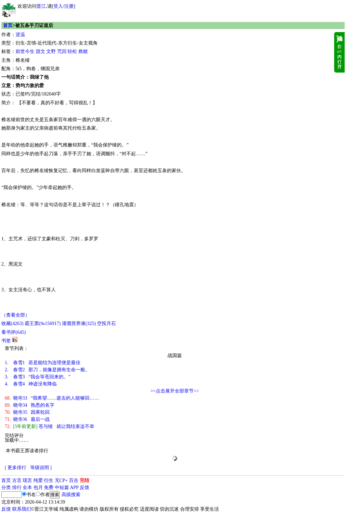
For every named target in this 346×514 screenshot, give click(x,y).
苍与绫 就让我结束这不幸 (49, 426)
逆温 (20, 34)
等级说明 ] (41, 467)
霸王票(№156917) (43, 323)
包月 (38, 487)
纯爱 (38, 480)
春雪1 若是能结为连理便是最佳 (42, 362)
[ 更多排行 (15, 467)
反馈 (84, 487)
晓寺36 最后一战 (27, 419)
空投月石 (106, 323)
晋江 (41, 6)
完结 (84, 480)
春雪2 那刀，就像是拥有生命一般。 (47, 369)
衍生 (48, 480)
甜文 (40, 51)
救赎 (83, 51)
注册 (69, 6)
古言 (17, 480)
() (12, 323)
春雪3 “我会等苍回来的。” (37, 376)
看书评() (13, 332)
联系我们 (21, 509)
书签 (6, 340)
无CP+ (61, 480)
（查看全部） (15, 315)
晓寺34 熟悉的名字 (29, 405)
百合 (73, 480)
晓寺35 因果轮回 (27, 412)
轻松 (72, 51)
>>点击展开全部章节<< (174, 391)
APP (74, 487)
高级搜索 (70, 494)
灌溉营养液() (79, 323)
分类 (6, 487)
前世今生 (25, 51)
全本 (27, 487)
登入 (58, 6)
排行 (17, 487)
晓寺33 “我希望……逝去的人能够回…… (52, 398)
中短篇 (62, 487)
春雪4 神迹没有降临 (31, 383)
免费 (48, 487)
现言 (27, 480)
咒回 (62, 51)
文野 (51, 51)
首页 (8, 25)
